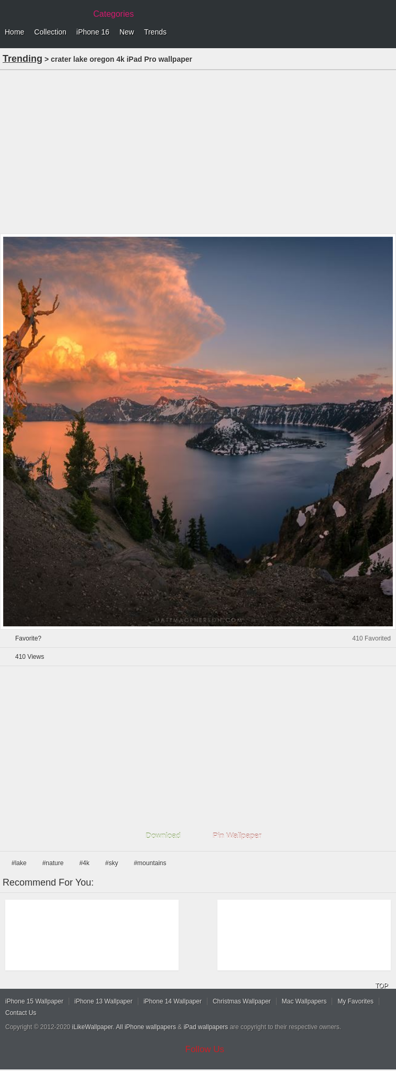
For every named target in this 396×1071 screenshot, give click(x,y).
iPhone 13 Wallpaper (103, 1001)
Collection (50, 32)
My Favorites (355, 1001)
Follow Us (205, 1049)
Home (14, 32)
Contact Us (20, 1013)
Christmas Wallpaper (242, 1001)
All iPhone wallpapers (146, 1027)
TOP (381, 985)
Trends (155, 32)
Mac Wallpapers (304, 1001)
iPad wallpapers (206, 1027)
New (126, 32)
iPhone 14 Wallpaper (173, 1001)
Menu (385, 32)
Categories (113, 13)
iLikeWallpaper (92, 1027)
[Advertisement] (198, 151)
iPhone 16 (92, 32)
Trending (22, 58)
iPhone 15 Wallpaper (34, 1001)
